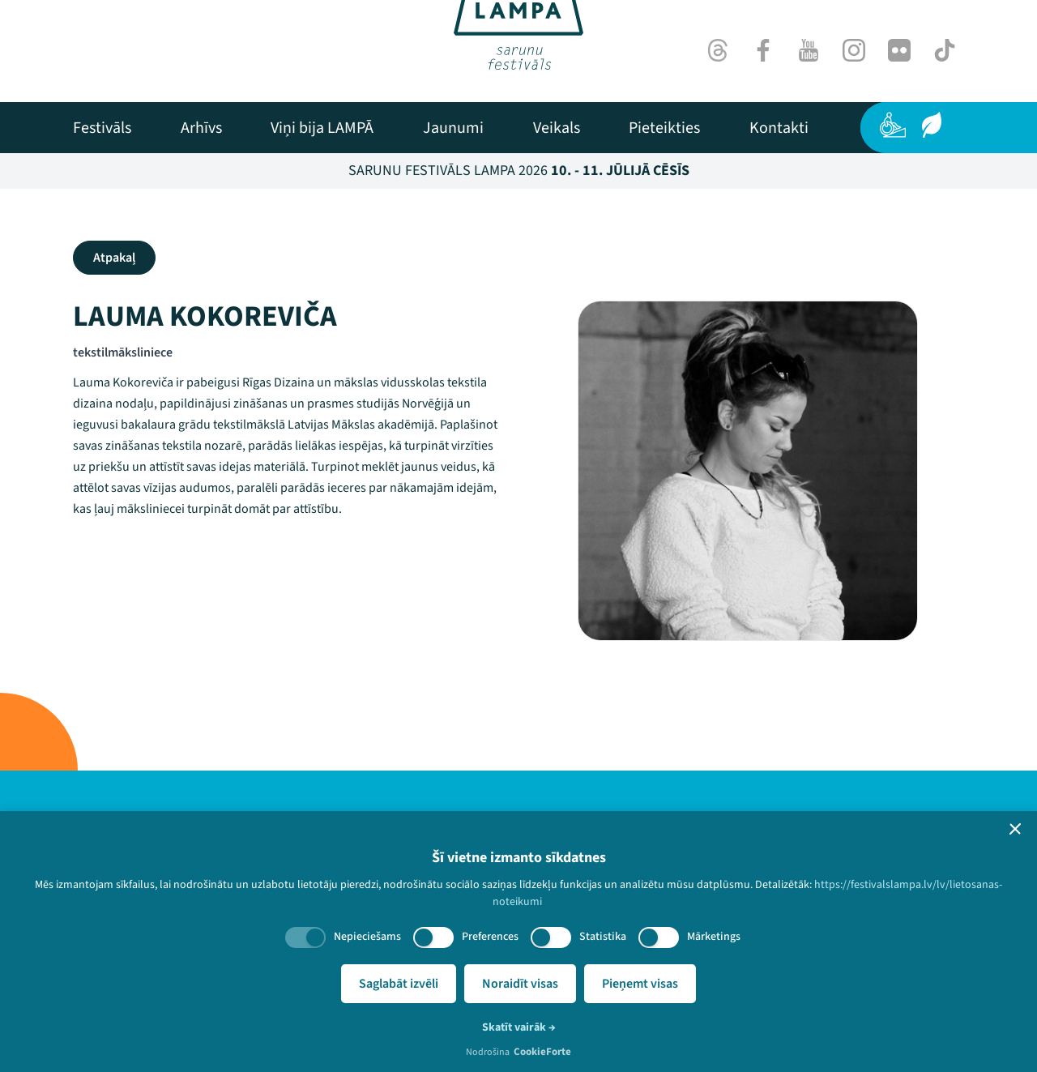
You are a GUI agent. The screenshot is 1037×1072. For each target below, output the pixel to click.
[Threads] (717, 50)
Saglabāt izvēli (398, 984)
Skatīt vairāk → (519, 1027)
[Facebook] (763, 50)
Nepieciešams (367, 937)
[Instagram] (853, 50)
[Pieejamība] (893, 125)
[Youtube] (808, 50)
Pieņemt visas (640, 984)
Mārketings (713, 937)
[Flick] (899, 50)
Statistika (602, 937)
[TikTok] (944, 50)
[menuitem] (102, 128)
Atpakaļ (114, 258)
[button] (1015, 829)
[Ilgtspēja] (932, 125)
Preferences (490, 937)
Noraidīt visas (520, 984)
